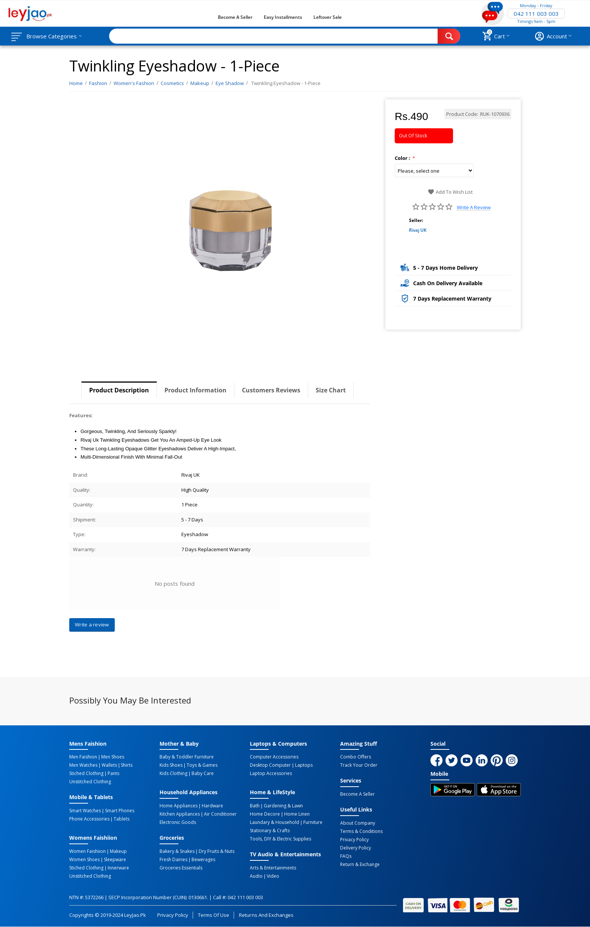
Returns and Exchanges (266, 915)
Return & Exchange (360, 864)
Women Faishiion (87, 851)
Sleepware (115, 859)
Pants (113, 773)
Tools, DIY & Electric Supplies (280, 839)
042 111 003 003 (536, 13)
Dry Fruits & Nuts (216, 851)
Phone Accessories (89, 819)
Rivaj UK (418, 230)
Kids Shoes (171, 765)
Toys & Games (202, 765)
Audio (256, 876)
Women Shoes (84, 859)
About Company (357, 823)
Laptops (304, 765)
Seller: (416, 220)
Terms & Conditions (361, 831)
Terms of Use (213, 915)
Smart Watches (85, 810)
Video (273, 876)
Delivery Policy (355, 848)
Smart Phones (119, 810)
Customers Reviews (271, 390)
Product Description (119, 390)
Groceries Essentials (181, 868)
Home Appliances (179, 806)
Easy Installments (283, 17)
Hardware (212, 806)
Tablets (121, 819)
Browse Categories (51, 36)
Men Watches (83, 765)
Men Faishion (83, 757)
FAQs (345, 856)
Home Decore (265, 814)
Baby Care (203, 773)
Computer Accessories (274, 757)
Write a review (474, 207)
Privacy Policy (354, 839)
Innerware (118, 868)
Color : (403, 158)
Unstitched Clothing (90, 782)
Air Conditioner (220, 814)
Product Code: (462, 114)
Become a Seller (235, 17)
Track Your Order (358, 765)
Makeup (118, 851)
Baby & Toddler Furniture (187, 757)
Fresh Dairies (173, 859)
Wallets (109, 765)
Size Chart (331, 390)
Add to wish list (450, 191)
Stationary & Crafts (270, 830)
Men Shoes (112, 757)
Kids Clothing (173, 773)
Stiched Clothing (86, 773)
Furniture (312, 822)
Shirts (126, 765)
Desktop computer (270, 765)
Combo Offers (355, 757)
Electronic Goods (178, 822)
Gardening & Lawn (283, 806)
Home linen (297, 814)
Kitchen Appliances (180, 814)
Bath (255, 806)
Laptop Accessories (271, 773)
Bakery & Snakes (177, 851)
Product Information (195, 390)
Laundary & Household (274, 822)
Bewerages (203, 859)
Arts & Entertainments (273, 868)
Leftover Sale (327, 17)
